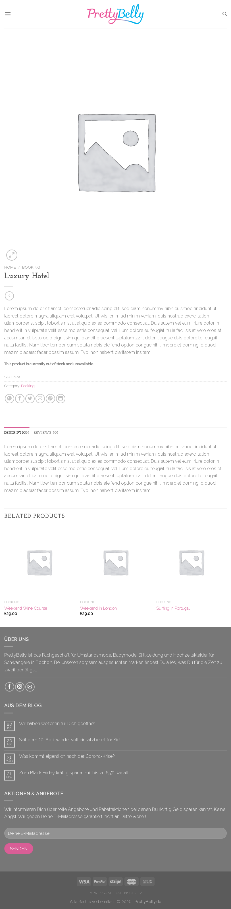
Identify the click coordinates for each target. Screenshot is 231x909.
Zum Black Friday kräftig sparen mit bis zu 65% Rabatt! (74, 772)
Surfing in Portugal (173, 608)
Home (10, 267)
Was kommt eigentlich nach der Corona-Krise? (67, 756)
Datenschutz (129, 893)
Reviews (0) (46, 433)
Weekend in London (98, 608)
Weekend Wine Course (25, 608)
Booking (31, 267)
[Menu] (7, 14)
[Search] (224, 14)
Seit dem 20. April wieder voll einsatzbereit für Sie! (69, 739)
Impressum (99, 893)
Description (17, 433)
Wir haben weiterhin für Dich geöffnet (57, 723)
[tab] (17, 433)
